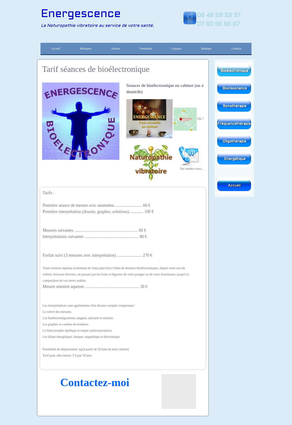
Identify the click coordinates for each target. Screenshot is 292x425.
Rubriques (85, 48)
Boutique (206, 48)
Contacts (236, 48)
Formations (146, 48)
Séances (115, 48)
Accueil (55, 48)
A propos (176, 48)
